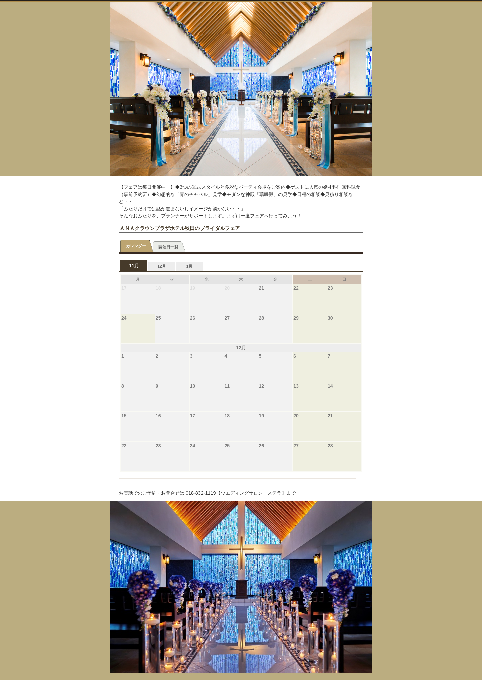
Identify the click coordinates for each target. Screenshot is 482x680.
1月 (189, 266)
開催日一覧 (168, 247)
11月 (134, 265)
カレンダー (136, 246)
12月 (161, 266)
